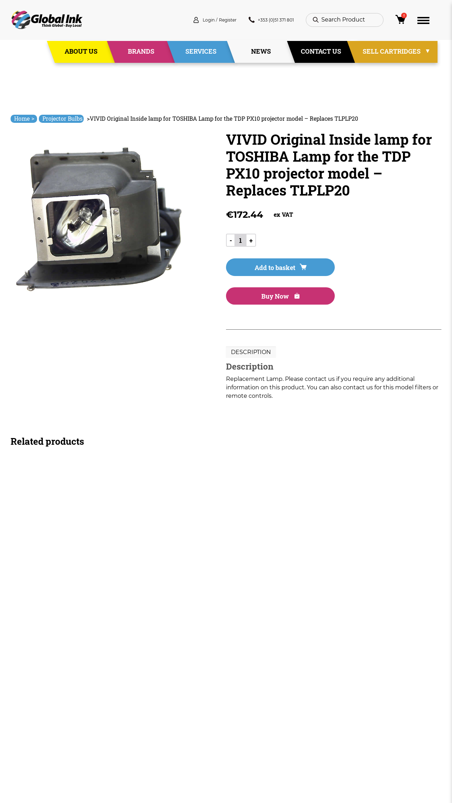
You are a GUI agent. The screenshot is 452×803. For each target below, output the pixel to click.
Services (200, 52)
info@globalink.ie (40, 704)
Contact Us (321, 52)
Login (189, 21)
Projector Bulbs (62, 118)
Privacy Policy (245, 720)
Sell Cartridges (392, 52)
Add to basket (265, 269)
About (148, 707)
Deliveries (240, 694)
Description (251, 326)
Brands (141, 52)
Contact (151, 745)
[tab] (251, 326)
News (261, 52)
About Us (81, 52)
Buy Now (353, 269)
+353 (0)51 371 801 (265, 21)
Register (213, 21)
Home (24, 118)
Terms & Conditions (253, 707)
